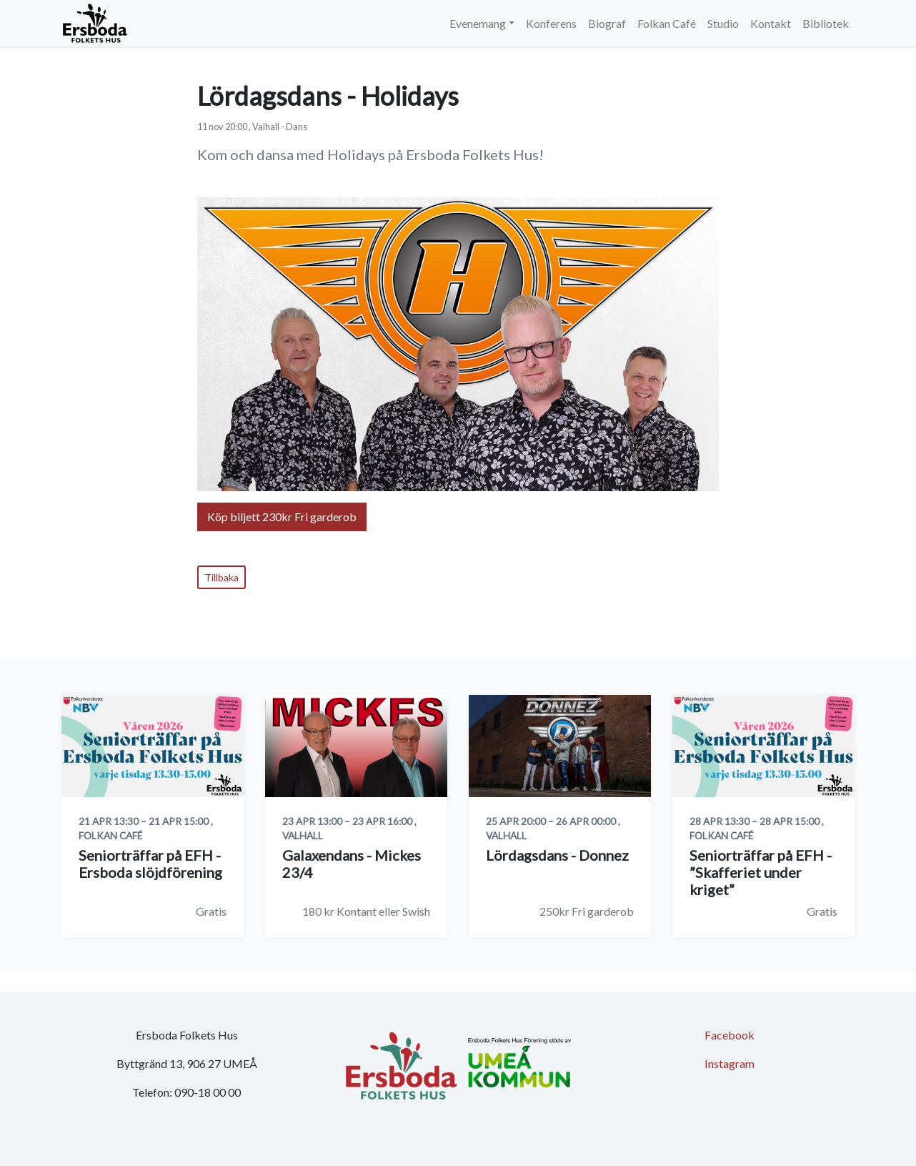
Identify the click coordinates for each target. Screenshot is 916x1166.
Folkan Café (666, 23)
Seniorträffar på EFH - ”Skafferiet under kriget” (761, 872)
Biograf (607, 23)
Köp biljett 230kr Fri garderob (282, 516)
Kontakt (770, 23)
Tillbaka (221, 577)
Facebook (730, 1035)
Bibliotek (825, 23)
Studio (723, 23)
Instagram (730, 1063)
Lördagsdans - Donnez (557, 855)
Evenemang (477, 23)
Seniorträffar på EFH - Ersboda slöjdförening (150, 863)
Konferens (551, 23)
